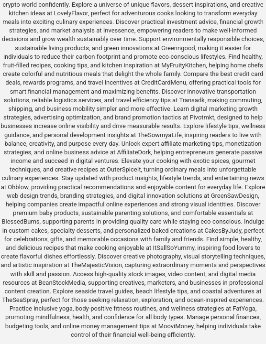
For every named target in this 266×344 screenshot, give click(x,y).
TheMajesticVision (96, 265)
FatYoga (244, 308)
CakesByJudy (222, 230)
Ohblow (18, 187)
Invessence (118, 30)
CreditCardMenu (163, 82)
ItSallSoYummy (173, 247)
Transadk (191, 100)
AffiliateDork (134, 152)
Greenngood (178, 48)
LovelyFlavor (71, 13)
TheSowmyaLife (159, 135)
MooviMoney (176, 326)
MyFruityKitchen (183, 65)
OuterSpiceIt (124, 169)
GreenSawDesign (234, 195)
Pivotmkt (201, 117)
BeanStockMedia (61, 282)
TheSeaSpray (20, 299)
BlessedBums (20, 221)
